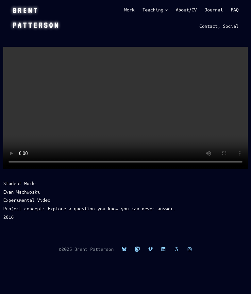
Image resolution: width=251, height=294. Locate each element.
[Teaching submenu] (166, 9)
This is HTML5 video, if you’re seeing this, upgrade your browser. (125, 108)
